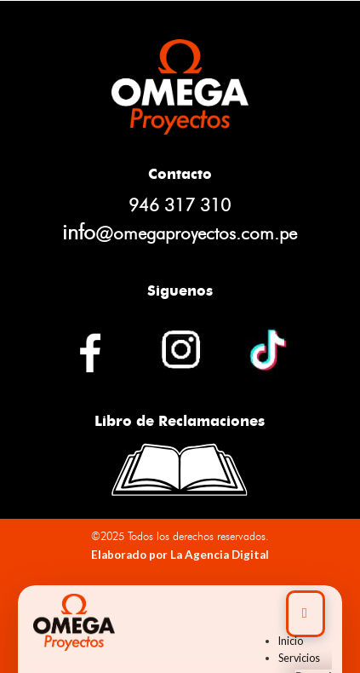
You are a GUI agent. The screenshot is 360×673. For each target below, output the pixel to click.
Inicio (290, 641)
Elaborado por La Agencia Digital (180, 554)
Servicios (299, 658)
